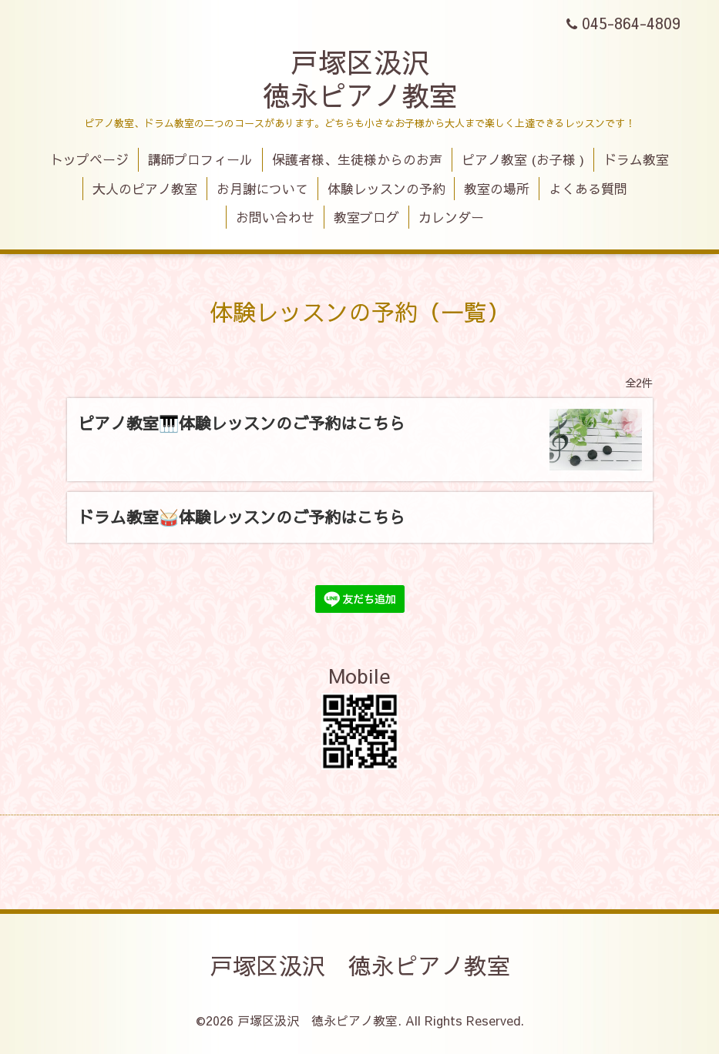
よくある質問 (588, 188)
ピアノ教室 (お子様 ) (523, 159)
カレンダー (451, 217)
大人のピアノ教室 (144, 188)
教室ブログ (366, 217)
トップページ (89, 159)
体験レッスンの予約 (386, 188)
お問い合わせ (275, 217)
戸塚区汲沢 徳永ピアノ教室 (360, 78)
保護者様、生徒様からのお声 (357, 159)
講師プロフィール (200, 159)
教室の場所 (496, 188)
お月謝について (262, 188)
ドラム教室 (636, 159)
